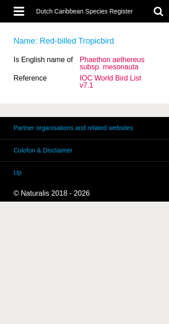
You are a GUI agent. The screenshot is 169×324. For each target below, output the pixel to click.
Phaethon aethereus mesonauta (112, 63)
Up (18, 172)
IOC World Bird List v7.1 (111, 81)
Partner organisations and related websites (73, 127)
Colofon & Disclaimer (43, 150)
